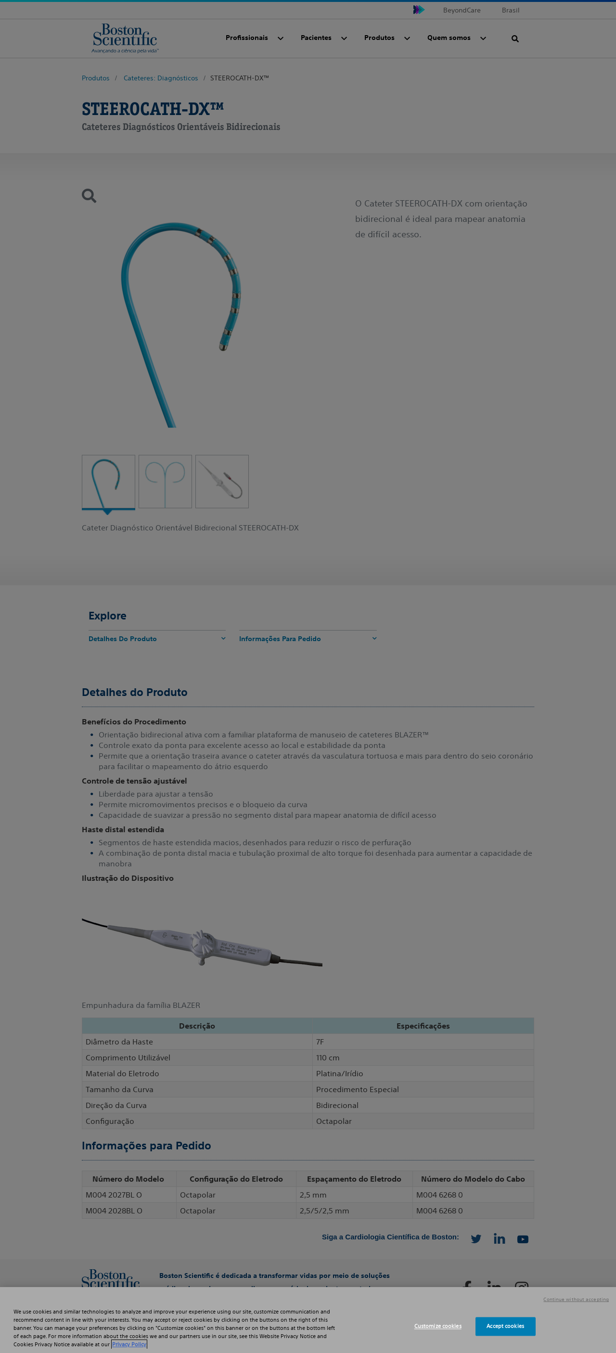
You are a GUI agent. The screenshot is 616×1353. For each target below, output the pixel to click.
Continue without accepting (576, 1299)
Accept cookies (505, 1326)
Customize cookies (438, 1326)
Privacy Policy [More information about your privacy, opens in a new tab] (129, 1344)
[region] (308, 1320)
